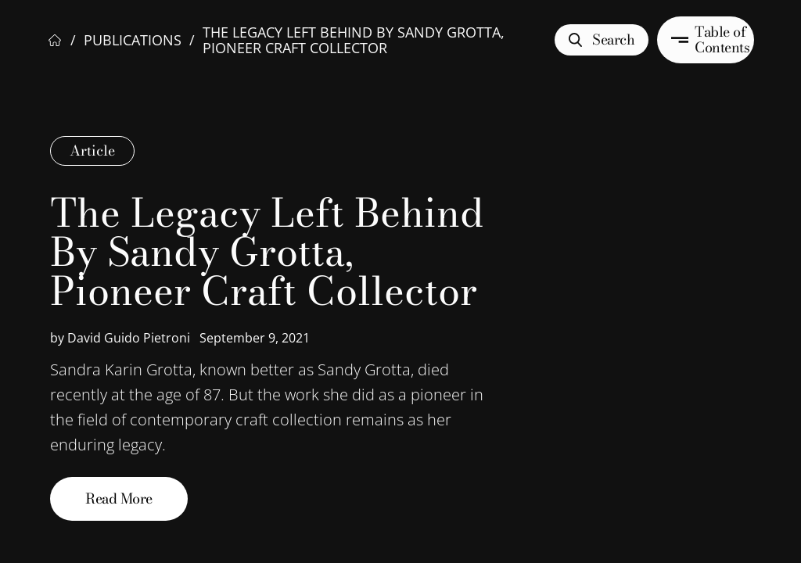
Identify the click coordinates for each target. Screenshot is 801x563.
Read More (119, 498)
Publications (132, 40)
